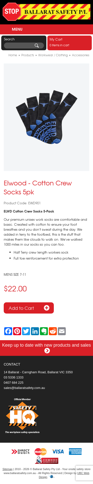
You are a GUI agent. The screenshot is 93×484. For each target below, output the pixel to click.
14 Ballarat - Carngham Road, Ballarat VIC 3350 (38, 372)
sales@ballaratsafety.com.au (24, 388)
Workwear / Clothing (53, 55)
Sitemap (7, 469)
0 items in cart (70, 42)
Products (27, 55)
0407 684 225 (14, 382)
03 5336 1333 (14, 377)
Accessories (80, 55)
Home (12, 55)
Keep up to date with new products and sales (46, 348)
